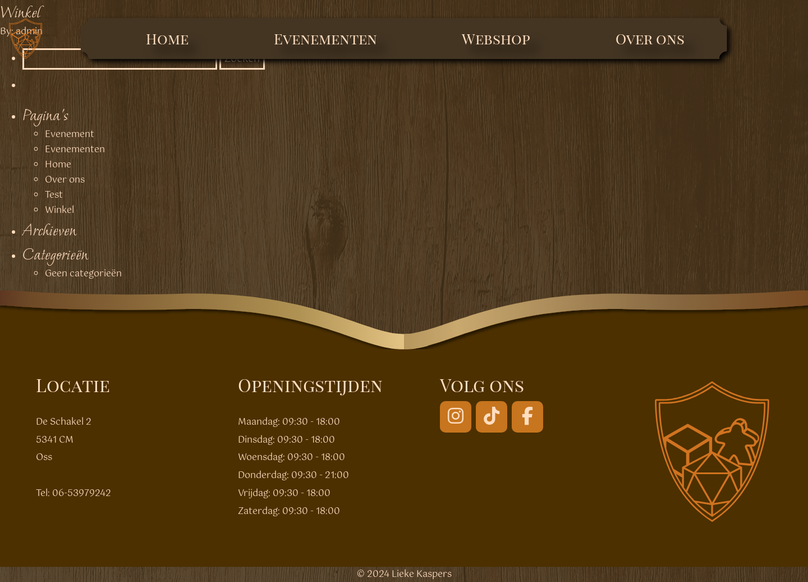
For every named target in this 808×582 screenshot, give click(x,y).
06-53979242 (81, 493)
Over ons (650, 38)
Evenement (69, 134)
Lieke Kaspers (422, 574)
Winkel (20, 12)
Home (167, 38)
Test (54, 195)
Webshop (496, 38)
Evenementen (325, 38)
